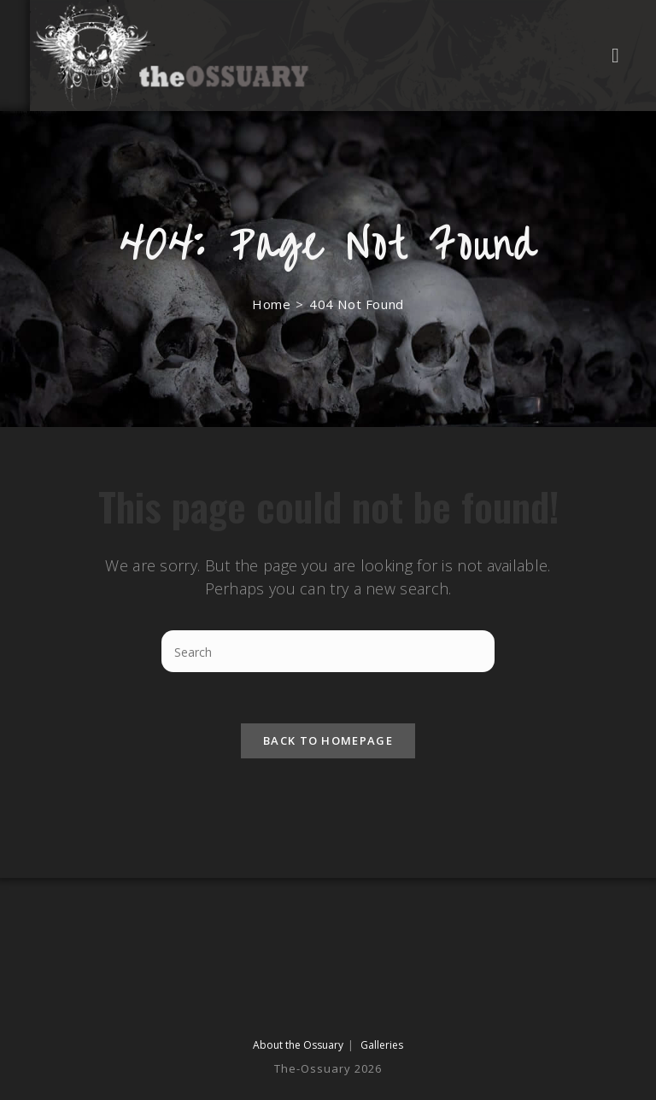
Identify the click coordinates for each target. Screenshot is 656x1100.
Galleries (381, 1045)
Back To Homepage (328, 740)
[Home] (271, 304)
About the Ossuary (298, 1045)
